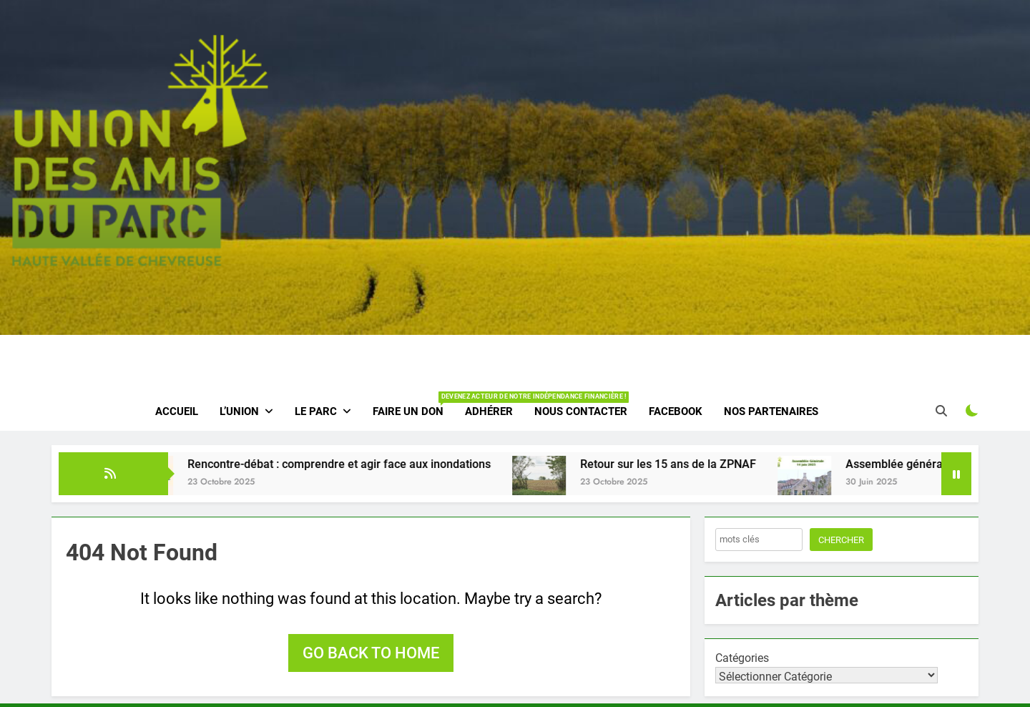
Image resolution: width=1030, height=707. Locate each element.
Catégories (742, 658)
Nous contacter (580, 411)
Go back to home (371, 653)
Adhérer (489, 411)
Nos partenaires (771, 411)
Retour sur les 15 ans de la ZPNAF (681, 464)
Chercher (841, 540)
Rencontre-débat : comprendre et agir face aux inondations (352, 464)
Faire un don (413, 405)
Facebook (675, 411)
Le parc (316, 411)
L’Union (239, 411)
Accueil (176, 411)
